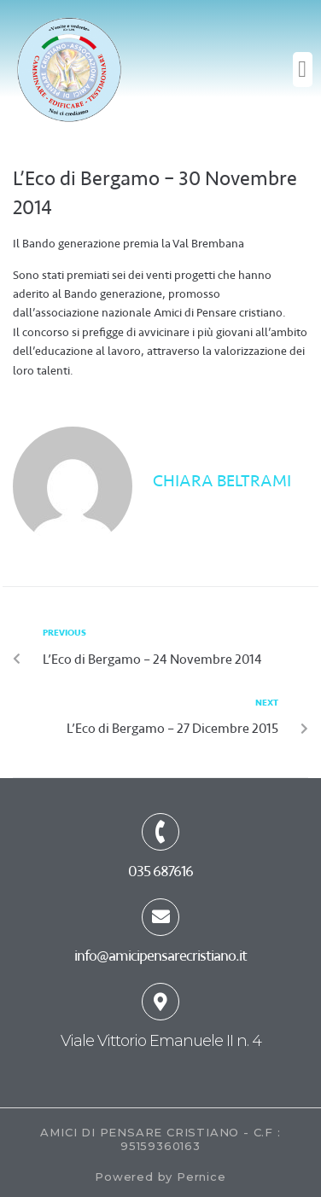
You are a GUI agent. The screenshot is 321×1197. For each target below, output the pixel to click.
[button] (302, 69)
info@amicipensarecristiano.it (160, 955)
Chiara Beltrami (222, 480)
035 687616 (160, 871)
